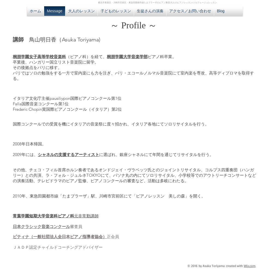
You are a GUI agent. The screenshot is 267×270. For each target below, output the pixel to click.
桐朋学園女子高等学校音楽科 (39, 56)
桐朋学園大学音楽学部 (127, 56)
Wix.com (250, 266)
